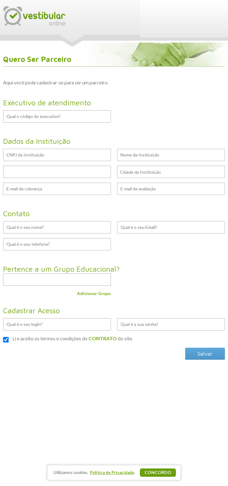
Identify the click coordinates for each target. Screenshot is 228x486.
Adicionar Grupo (94, 293)
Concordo (158, 472)
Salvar (205, 353)
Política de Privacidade (112, 472)
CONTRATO (102, 338)
